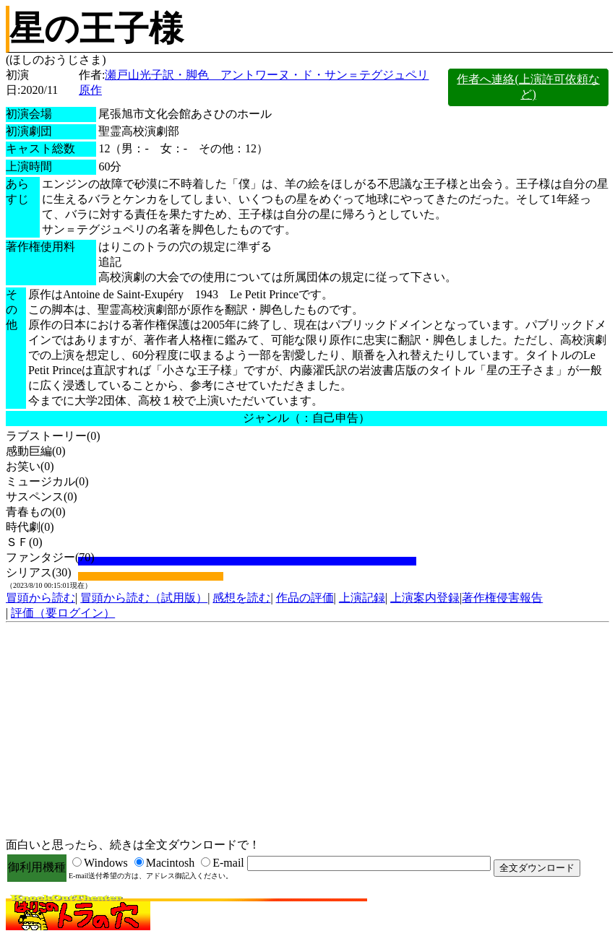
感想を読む (241, 598)
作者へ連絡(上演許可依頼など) (528, 86)
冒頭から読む (40, 598)
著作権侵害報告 (502, 598)
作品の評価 (305, 598)
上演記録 (362, 598)
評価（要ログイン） (63, 613)
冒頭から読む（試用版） (143, 598)
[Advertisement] (307, 731)
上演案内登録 (425, 598)
